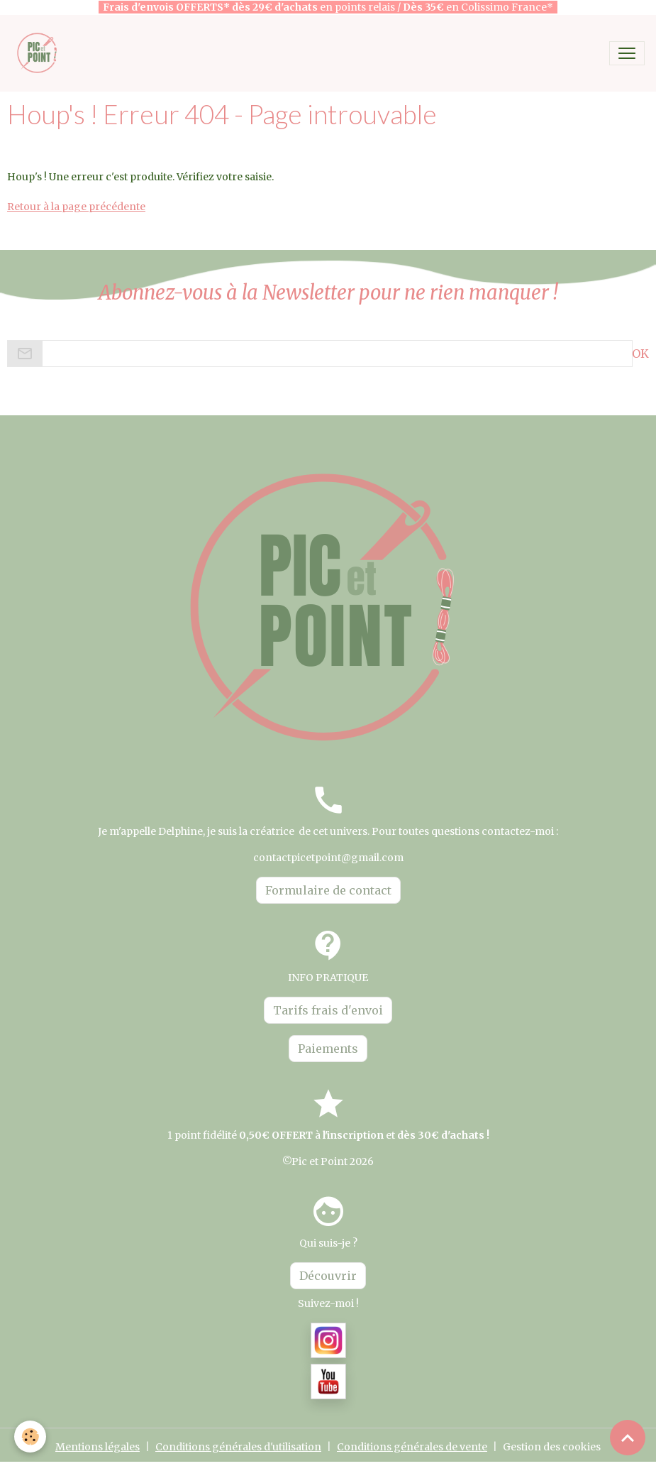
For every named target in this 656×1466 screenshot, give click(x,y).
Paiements (328, 1048)
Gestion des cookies (552, 1446)
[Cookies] (30, 1437)
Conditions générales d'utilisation (238, 1446)
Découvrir (328, 1276)
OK (640, 353)
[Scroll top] (627, 1437)
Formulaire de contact (328, 890)
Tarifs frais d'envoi (328, 1010)
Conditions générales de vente (412, 1446)
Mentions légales (97, 1446)
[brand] (40, 53)
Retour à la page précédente (76, 206)
